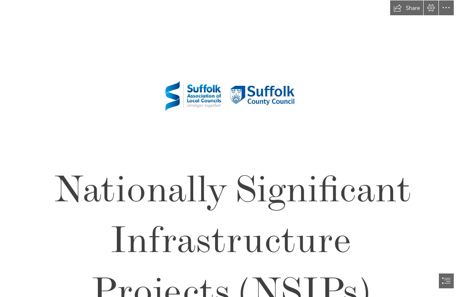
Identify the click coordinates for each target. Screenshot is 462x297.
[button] (406, 7)
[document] (231, 148)
